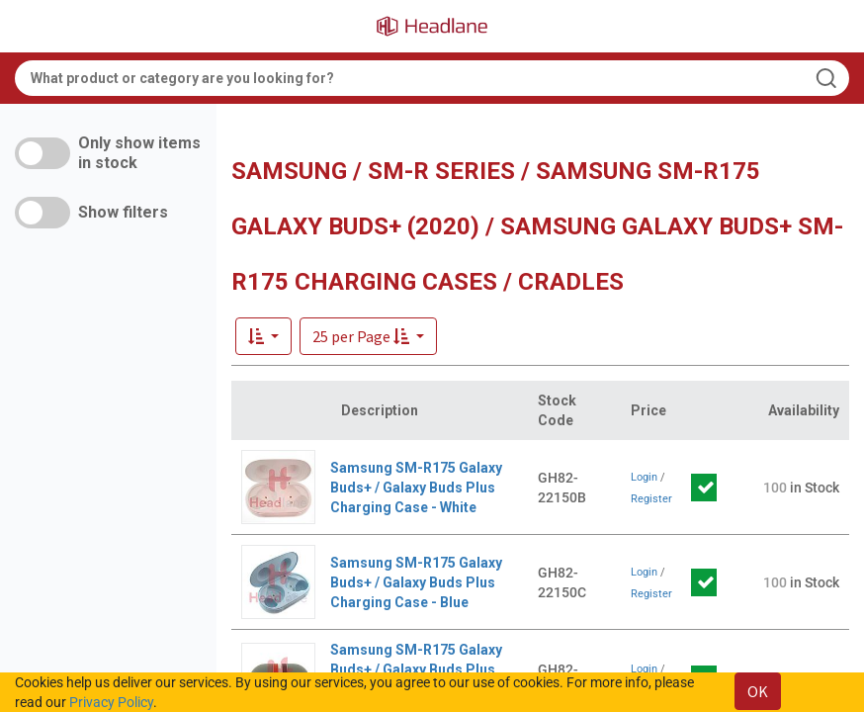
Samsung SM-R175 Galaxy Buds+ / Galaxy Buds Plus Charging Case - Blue (416, 582)
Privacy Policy (111, 702)
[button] (368, 336)
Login (644, 477)
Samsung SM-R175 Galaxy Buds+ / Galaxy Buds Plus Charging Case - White (416, 487)
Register (651, 498)
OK (757, 691)
